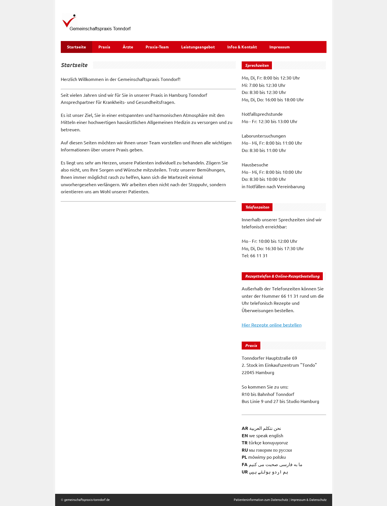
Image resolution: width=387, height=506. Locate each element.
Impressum (279, 47)
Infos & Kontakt (242, 47)
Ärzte (128, 47)
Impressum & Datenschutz (309, 499)
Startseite (76, 47)
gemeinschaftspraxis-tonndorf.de (87, 499)
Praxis (104, 47)
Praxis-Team (157, 47)
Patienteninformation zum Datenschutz (261, 499)
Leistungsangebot (198, 47)
